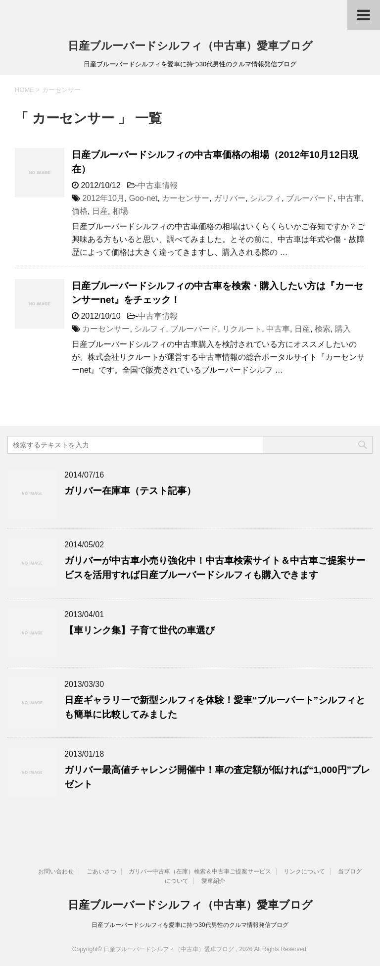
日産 (100, 211)
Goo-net (143, 198)
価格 (80, 211)
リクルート (242, 329)
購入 (343, 329)
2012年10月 (103, 198)
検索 (323, 329)
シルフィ (266, 198)
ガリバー (229, 198)
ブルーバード (309, 198)
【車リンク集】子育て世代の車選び (139, 630)
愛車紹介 (213, 880)
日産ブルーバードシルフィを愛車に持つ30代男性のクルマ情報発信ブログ (190, 924)
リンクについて (304, 871)
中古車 (350, 198)
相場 (120, 211)
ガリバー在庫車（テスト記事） (130, 490)
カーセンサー (185, 198)
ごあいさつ (101, 871)
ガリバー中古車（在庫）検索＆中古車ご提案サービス (200, 871)
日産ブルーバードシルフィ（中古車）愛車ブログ (190, 46)
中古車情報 (158, 185)
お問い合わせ (56, 871)
